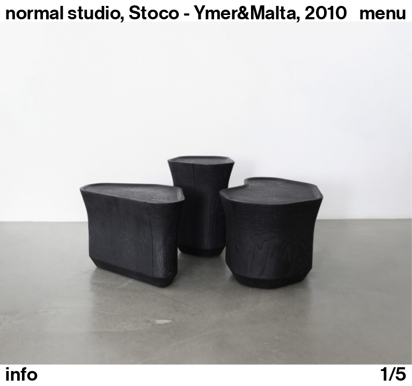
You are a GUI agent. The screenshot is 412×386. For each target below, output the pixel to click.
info (21, 374)
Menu (383, 13)
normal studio (62, 13)
